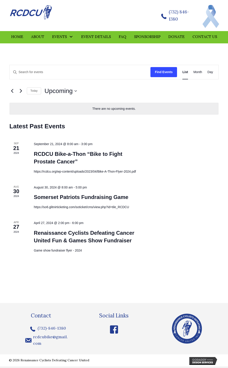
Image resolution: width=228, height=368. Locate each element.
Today (34, 92)
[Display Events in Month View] (197, 74)
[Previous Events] (12, 92)
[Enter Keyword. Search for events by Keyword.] (80, 74)
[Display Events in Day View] (210, 74)
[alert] (114, 110)
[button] (71, 38)
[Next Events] (20, 92)
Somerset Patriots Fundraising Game (81, 199)
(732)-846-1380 (52, 329)
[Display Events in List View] (185, 74)
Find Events (164, 74)
